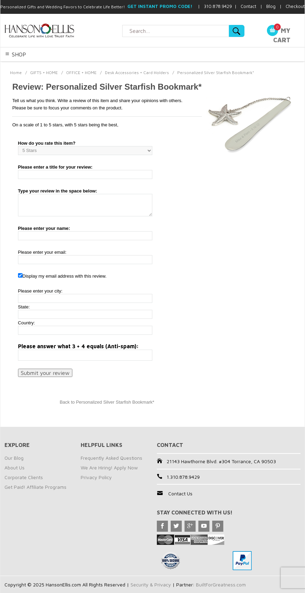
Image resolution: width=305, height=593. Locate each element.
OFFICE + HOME (81, 72)
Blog (271, 6)
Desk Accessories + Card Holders (137, 72)
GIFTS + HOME (44, 72)
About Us (15, 467)
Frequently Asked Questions (111, 458)
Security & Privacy (151, 584)
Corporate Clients (24, 477)
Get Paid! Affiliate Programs (35, 487)
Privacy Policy (96, 477)
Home (16, 72)
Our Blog (14, 458)
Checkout (295, 6)
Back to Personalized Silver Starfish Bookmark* (107, 402)
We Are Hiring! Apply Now (109, 467)
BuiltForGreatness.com (221, 584)
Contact (248, 6)
